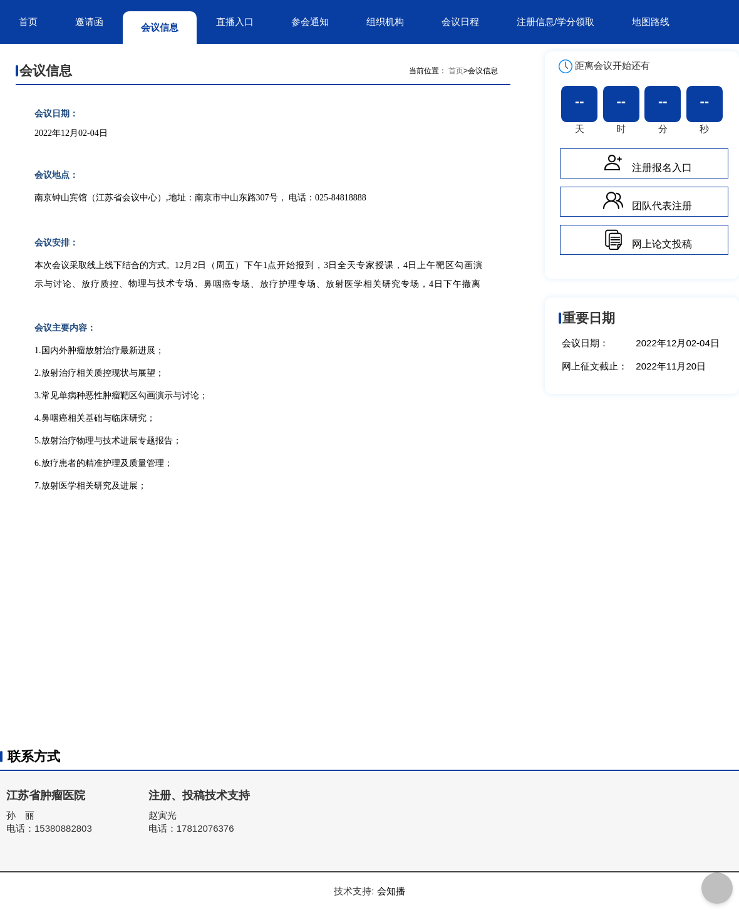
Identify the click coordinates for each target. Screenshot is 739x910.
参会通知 (310, 21)
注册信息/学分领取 (555, 21)
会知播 (391, 891)
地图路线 (650, 21)
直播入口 (235, 21)
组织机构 (385, 21)
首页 (28, 21)
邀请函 (89, 21)
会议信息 (159, 27)
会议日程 (460, 21)
